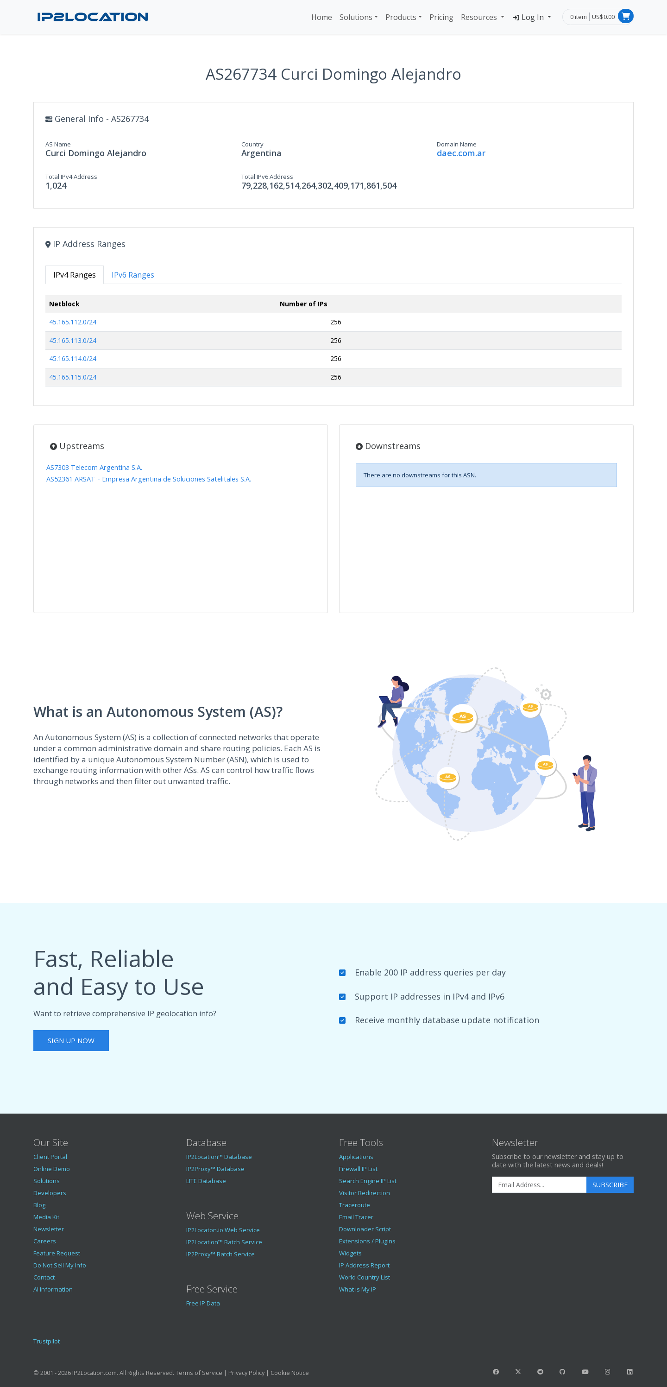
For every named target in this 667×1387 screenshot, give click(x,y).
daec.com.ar (461, 152)
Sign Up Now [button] (71, 1040)
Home (321, 17)
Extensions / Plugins (367, 1241)
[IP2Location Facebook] (495, 1372)
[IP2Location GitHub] (562, 1372)
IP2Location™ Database (219, 1157)
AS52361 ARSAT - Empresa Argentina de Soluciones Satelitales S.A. (148, 479)
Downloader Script (365, 1229)
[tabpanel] (333, 344)
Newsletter (48, 1229)
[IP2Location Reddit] (540, 1372)
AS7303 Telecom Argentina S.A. (94, 467)
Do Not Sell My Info (59, 1265)
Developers (49, 1193)
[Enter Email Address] (539, 1185)
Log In (529, 17)
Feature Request (56, 1253)
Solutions (356, 17)
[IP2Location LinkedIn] (630, 1372)
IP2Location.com (94, 1372)
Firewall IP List (358, 1169)
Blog (39, 1205)
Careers (44, 1241)
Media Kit (46, 1217)
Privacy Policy (246, 1372)
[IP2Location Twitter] (518, 1372)
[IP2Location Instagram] (607, 1372)
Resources (480, 17)
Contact (44, 1277)
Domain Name (457, 144)
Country (252, 144)
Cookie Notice (290, 1372)
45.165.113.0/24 (72, 340)
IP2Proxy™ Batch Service (220, 1254)
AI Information (53, 1289)
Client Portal (50, 1157)
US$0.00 (603, 17)
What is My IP (357, 1289)
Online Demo (51, 1169)
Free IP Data (203, 1303)
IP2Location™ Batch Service (224, 1242)
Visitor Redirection (364, 1193)
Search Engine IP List (367, 1181)
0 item (578, 16)
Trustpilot (46, 1341)
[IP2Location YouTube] (585, 1372)
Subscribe (610, 1184)
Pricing (441, 17)
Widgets (350, 1253)
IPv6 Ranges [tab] (133, 275)
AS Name (58, 144)
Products (400, 17)
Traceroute (354, 1205)
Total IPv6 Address (267, 176)
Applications (356, 1157)
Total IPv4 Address (71, 176)
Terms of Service (199, 1372)
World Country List (364, 1277)
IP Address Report (364, 1265)
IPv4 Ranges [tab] (74, 275)
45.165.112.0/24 (72, 321)
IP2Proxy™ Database (215, 1169)
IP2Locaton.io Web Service (223, 1230)
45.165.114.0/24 (72, 358)
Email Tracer (356, 1217)
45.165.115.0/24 (72, 377)
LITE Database (206, 1181)
